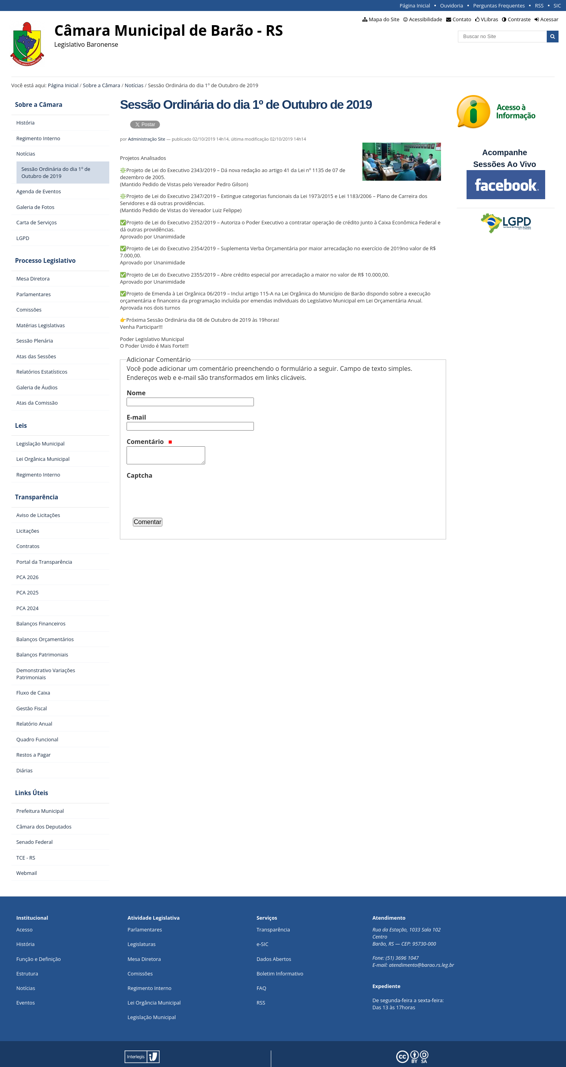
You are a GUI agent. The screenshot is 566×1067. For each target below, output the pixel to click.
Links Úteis (27, 779)
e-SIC (262, 928)
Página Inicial (415, 5)
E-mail (136, 417)
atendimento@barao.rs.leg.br (421, 949)
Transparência (33, 486)
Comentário (149, 441)
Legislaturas (142, 928)
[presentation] (186, 495)
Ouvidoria (451, 5)
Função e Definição (39, 943)
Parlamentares (145, 914)
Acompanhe (504, 152)
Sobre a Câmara (101, 85)
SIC (557, 5)
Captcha (139, 475)
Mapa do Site (384, 19)
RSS (539, 5)
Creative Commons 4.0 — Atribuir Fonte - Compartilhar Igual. (476, 1055)
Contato (462, 19)
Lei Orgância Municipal (154, 987)
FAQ (261, 972)
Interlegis (195, 1055)
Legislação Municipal (152, 1001)
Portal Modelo (131, 1055)
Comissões (140, 958)
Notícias (134, 85)
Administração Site (146, 139)
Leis (17, 418)
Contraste (519, 19)
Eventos (26, 987)
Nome (136, 393)
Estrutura (28, 958)
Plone (253, 1055)
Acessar (549, 19)
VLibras (489, 19)
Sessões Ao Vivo (505, 164)
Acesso (25, 914)
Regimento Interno (150, 972)
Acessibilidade (425, 19)
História (26, 928)
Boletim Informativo (280, 958)
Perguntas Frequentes (499, 5)
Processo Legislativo (41, 256)
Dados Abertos (274, 943)
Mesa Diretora (144, 943)
